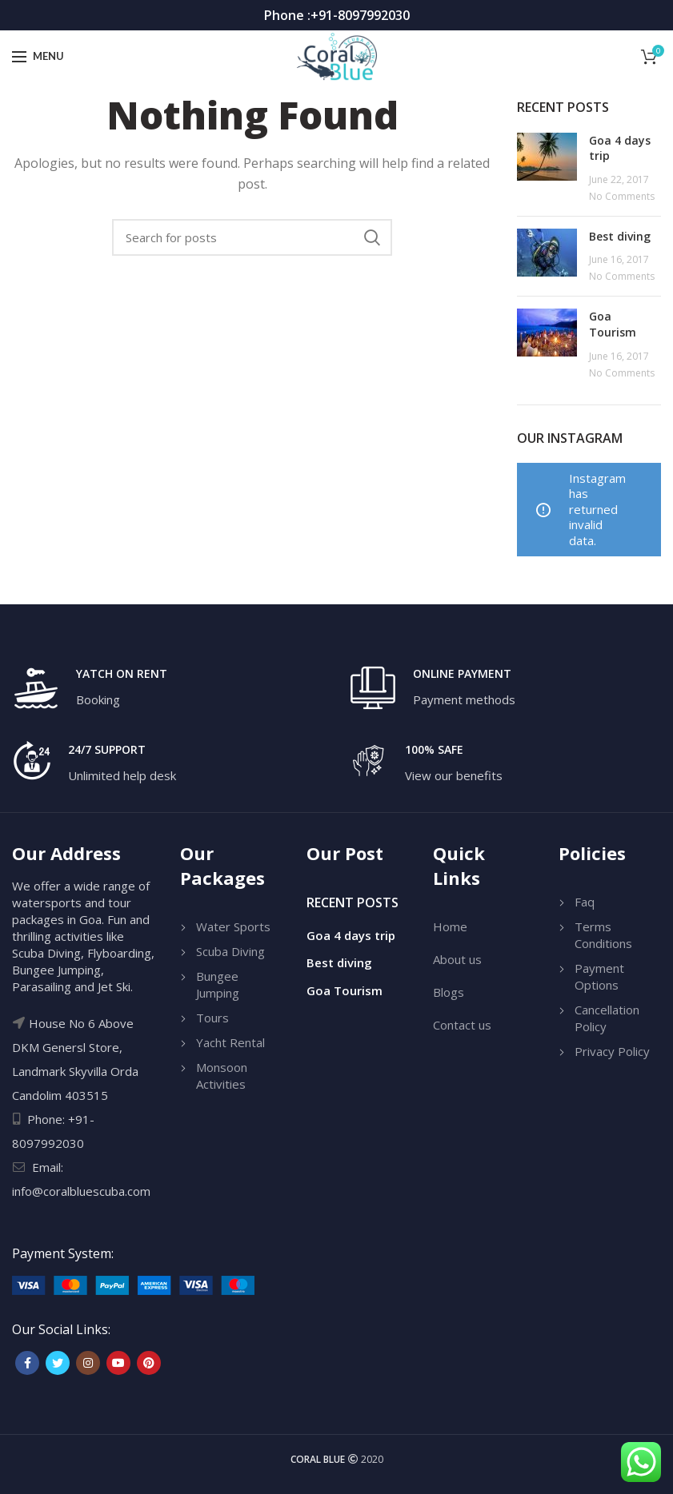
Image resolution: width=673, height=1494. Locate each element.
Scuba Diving (230, 951)
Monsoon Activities (221, 1075)
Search (372, 237)
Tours (212, 1018)
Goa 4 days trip (350, 935)
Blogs (448, 992)
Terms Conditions (603, 934)
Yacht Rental (230, 1042)
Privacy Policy (612, 1051)
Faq (585, 902)
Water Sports (233, 926)
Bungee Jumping (217, 984)
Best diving (620, 236)
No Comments (622, 196)
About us (457, 959)
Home (450, 926)
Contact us (462, 1025)
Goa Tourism (612, 324)
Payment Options (599, 976)
